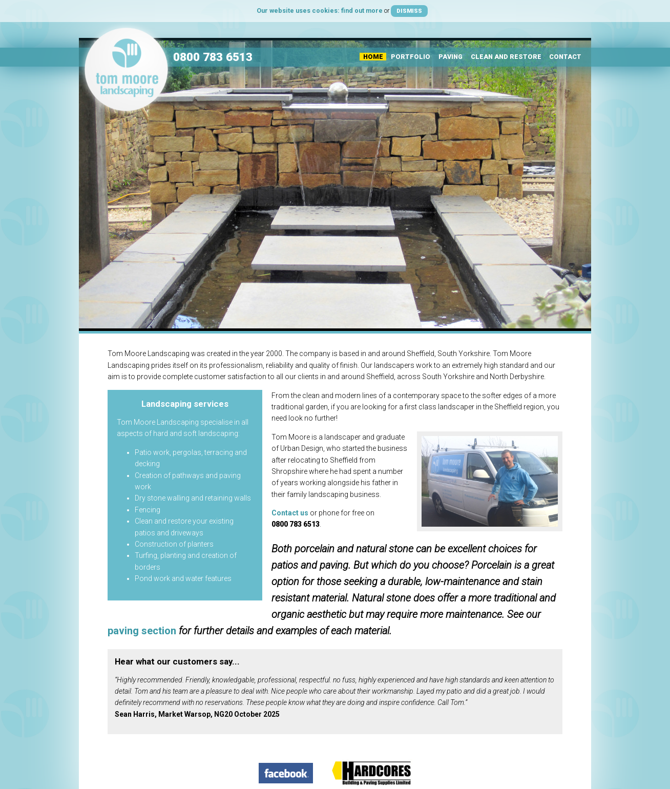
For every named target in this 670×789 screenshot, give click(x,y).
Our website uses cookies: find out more (320, 10)
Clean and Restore (506, 56)
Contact (565, 56)
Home (373, 56)
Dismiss (409, 10)
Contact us (289, 513)
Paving (450, 56)
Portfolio (410, 56)
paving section (142, 631)
